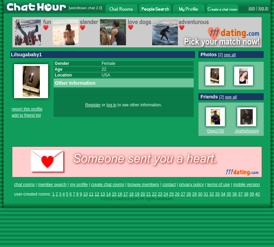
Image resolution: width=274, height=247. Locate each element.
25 (171, 194)
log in (264, 8)
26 (177, 194)
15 (114, 194)
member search (52, 184)
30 (200, 194)
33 (217, 194)
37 (240, 194)
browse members (143, 184)
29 (194, 194)
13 (102, 194)
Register (93, 105)
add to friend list (26, 115)
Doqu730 (215, 131)
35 (229, 194)
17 (125, 194)
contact (169, 184)
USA (106, 75)
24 (165, 194)
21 (148, 194)
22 (154, 194)
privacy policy (191, 184)
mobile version (246, 184)
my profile (79, 184)
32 (211, 194)
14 (108, 194)
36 (234, 194)
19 (137, 194)
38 (246, 194)
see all (230, 54)
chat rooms (24, 184)
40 (257, 194)
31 (206, 194)
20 (142, 194)
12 (97, 194)
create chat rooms (107, 184)
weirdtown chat (82, 8)
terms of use (218, 184)
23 (160, 194)
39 (252, 194)
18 (131, 194)
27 (183, 194)
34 (223, 194)
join (252, 8)
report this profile (27, 109)
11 (91, 194)
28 (188, 194)
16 (119, 194)
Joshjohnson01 (249, 131)
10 (85, 194)
